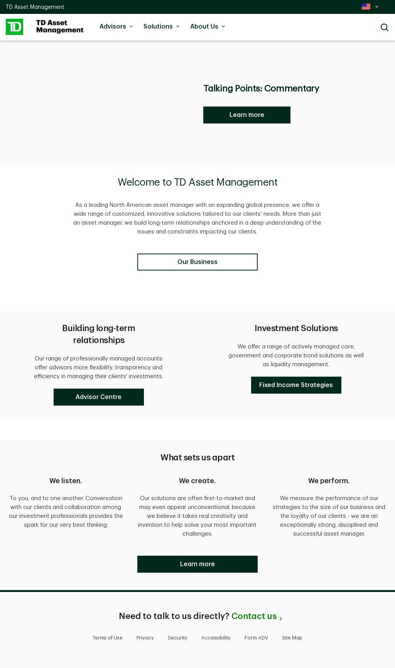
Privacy (145, 637)
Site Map (292, 637)
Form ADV (256, 637)
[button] (99, 397)
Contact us (254, 616)
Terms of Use (108, 637)
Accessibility (216, 637)
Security (177, 637)
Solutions (162, 27)
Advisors (118, 27)
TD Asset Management (35, 7)
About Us (209, 27)
